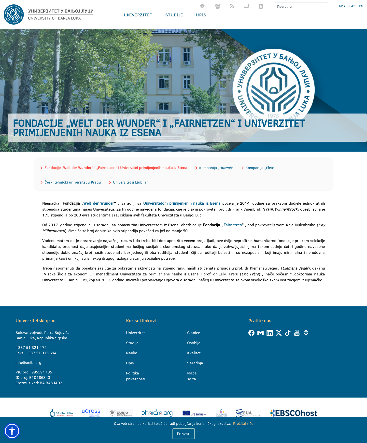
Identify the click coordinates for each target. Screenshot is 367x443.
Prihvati (183, 433)
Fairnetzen (233, 225)
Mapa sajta (190, 373)
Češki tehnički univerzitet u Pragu (72, 182)
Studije (174, 14)
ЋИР (342, 6)
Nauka (129, 353)
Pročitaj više (243, 423)
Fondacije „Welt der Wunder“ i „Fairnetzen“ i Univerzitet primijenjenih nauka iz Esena (115, 167)
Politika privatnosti (129, 373)
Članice (190, 332)
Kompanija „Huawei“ (216, 167)
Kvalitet (190, 353)
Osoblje (190, 342)
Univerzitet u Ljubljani (131, 182)
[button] (12, 431)
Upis (201, 14)
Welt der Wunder (98, 203)
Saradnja (190, 363)
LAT (352, 6)
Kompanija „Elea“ (260, 167)
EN (361, 6)
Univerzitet (138, 14)
